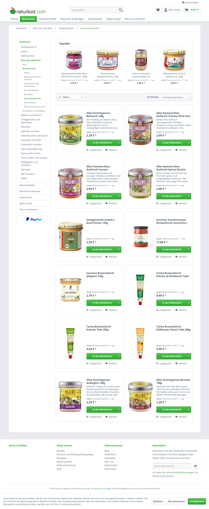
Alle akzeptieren (176, 501)
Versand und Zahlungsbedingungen (75, 454)
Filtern (64, 97)
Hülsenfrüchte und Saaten (34, 135)
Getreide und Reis (30, 131)
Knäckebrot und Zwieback (34, 111)
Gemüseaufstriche (32, 98)
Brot (24, 64)
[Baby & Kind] (113, 19)
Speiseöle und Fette (31, 140)
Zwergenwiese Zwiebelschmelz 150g (107, 75)
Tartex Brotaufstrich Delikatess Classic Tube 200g (173, 328)
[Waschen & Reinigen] (72, 19)
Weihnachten (28, 55)
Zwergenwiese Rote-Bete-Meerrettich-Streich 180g (74, 75)
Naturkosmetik (27, 185)
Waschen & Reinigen (29, 191)
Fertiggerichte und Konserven (30, 121)
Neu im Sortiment (28, 209)
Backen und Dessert (31, 115)
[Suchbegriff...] (97, 10)
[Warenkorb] (191, 10)
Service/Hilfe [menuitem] (190, 2)
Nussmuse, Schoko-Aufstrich (32, 78)
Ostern (24, 51)
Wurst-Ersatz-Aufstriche (34, 106)
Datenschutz (111, 465)
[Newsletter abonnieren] (195, 466)
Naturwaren (25, 197)
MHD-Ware (110, 454)
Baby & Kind (25, 203)
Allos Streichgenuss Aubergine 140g (98, 381)
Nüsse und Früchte (30, 153)
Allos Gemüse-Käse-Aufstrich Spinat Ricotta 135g (171, 168)
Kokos (24, 178)
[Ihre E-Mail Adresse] (172, 466)
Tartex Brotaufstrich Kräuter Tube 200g (98, 328)
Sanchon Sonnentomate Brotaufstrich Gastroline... (172, 221)
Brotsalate (28, 94)
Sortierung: (153, 96)
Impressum (110, 468)
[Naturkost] (28, 19)
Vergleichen (94, 149)
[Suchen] (121, 10)
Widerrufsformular (66, 465)
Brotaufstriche (29, 68)
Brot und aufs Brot (30, 60)
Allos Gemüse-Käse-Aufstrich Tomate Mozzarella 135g (98, 168)
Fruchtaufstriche (31, 90)
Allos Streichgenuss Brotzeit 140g (173, 381)
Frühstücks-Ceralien (31, 144)
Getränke (25, 126)
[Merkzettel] (158, 10)
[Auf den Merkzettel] (111, 150)
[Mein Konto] (172, 10)
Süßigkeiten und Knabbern (29, 163)
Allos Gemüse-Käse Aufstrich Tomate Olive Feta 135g (173, 114)
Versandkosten (97, 488)
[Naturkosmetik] (47, 19)
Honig (26, 72)
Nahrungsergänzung (31, 148)
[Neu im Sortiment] (135, 19)
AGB (59, 468)
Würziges (25, 169)
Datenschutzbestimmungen (180, 472)
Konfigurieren (197, 501)
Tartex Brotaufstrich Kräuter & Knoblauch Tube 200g (172, 275)
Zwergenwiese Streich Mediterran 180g (174, 75)
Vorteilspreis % (28, 47)
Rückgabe (62, 458)
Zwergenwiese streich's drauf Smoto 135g (100, 221)
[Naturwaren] (95, 19)
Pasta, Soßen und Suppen (34, 157)
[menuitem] (97, 10)
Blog (107, 450)
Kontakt (61, 450)
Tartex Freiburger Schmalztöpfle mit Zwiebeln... (141, 75)
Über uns (109, 461)
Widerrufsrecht (64, 461)
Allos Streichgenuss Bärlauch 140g (98, 114)
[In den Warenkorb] (103, 143)
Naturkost (24, 41)
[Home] (14, 19)
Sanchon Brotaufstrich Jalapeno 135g (100, 275)
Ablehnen (158, 501)
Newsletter (110, 458)
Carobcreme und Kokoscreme (31, 84)
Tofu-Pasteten (30, 102)
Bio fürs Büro (27, 173)
